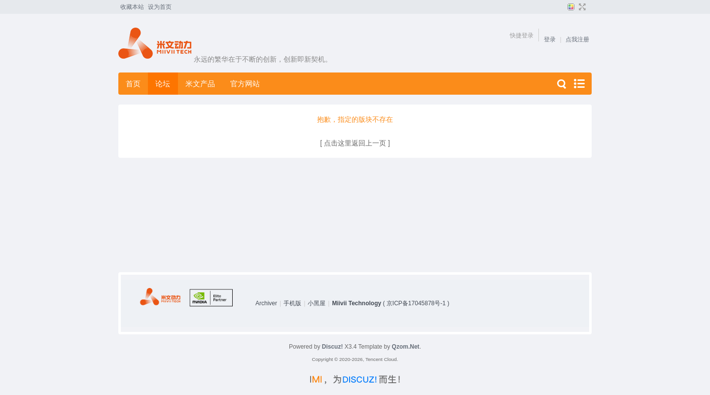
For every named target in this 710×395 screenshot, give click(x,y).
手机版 (292, 303)
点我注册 (577, 39)
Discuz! (332, 346)
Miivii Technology (356, 303)
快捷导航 (579, 83)
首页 (133, 83)
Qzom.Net (406, 346)
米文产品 (200, 83)
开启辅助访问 (589, 6)
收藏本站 (132, 6)
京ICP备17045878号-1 (416, 303)
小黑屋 (316, 303)
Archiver (266, 303)
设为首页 (160, 6)
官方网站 (245, 83)
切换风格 (569, 6)
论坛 (162, 83)
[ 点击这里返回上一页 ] (355, 143)
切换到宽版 (581, 6)
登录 (550, 39)
